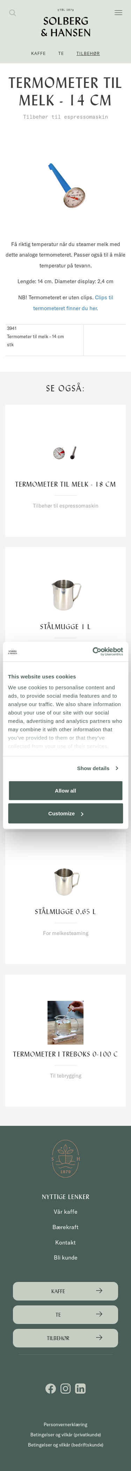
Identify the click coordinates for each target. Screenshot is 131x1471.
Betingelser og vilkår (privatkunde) (65, 1434)
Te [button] (61, 53)
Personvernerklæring (65, 1424)
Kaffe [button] (38, 53)
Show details (93, 768)
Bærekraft (65, 1227)
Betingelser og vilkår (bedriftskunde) (65, 1445)
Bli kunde (66, 1257)
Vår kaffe (66, 1211)
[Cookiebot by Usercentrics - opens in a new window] (93, 651)
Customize (65, 813)
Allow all (65, 790)
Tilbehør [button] (88, 53)
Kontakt (65, 1242)
